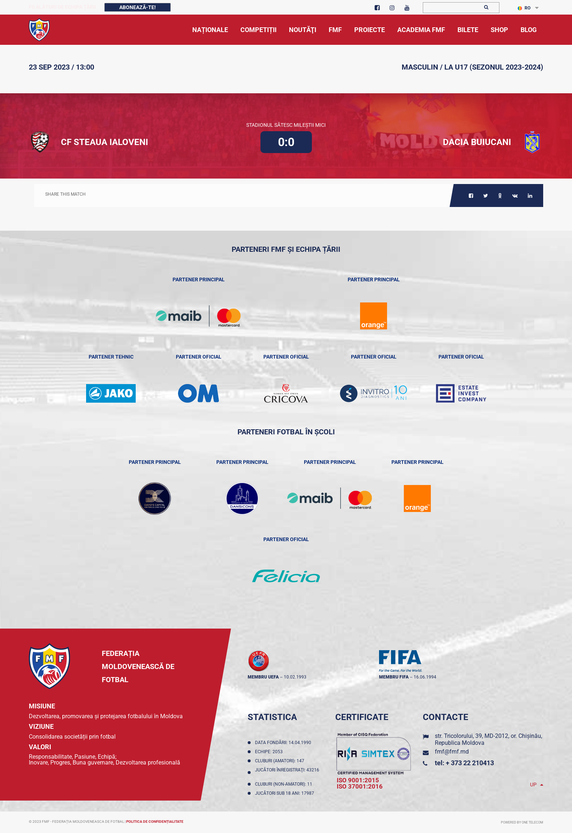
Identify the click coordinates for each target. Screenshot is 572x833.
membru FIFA (394, 677)
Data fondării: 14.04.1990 (284, 742)
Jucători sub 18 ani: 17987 (285, 793)
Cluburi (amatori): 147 (280, 760)
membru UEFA (263, 677)
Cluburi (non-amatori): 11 (284, 784)
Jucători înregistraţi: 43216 (287, 772)
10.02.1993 (295, 677)
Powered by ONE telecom (522, 822)
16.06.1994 (425, 677)
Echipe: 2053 (270, 751)
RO (524, 8)
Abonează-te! (137, 7)
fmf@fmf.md (452, 751)
